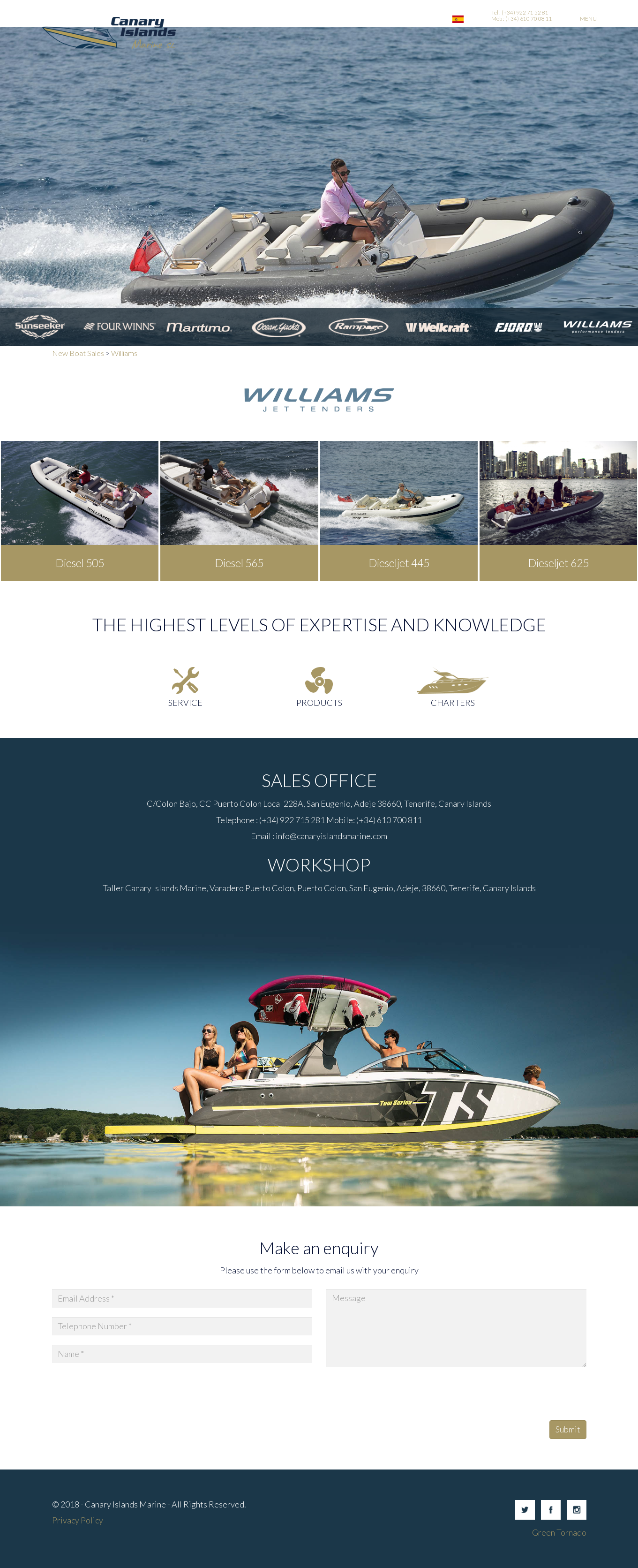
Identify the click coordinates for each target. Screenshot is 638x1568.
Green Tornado (559, 1532)
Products (319, 702)
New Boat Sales (78, 352)
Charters (453, 702)
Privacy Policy (77, 1520)
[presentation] (397, 1395)
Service (185, 702)
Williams (124, 352)
